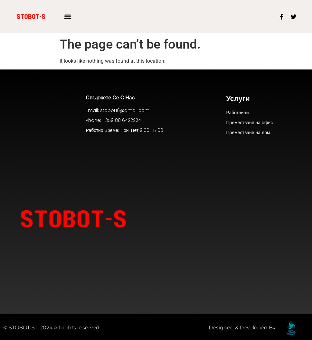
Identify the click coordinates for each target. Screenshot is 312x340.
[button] (67, 17)
